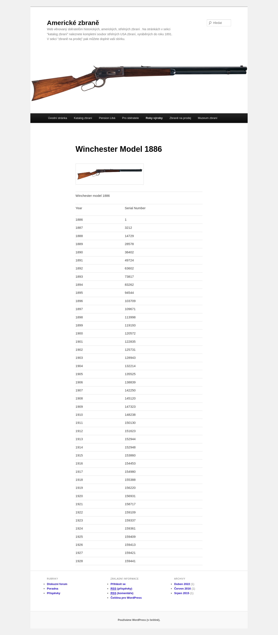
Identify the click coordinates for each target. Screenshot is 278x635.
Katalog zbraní (83, 118)
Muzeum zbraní (207, 118)
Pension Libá (107, 118)
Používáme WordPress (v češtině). (139, 620)
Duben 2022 (182, 584)
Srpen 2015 (181, 593)
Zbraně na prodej (180, 118)
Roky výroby (154, 118)
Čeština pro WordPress (126, 597)
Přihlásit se (118, 584)
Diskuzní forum (57, 584)
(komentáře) (122, 593)
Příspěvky (53, 593)
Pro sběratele (130, 118)
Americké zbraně (73, 22)
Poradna (52, 588)
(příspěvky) (121, 588)
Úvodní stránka (57, 118)
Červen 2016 (182, 588)
